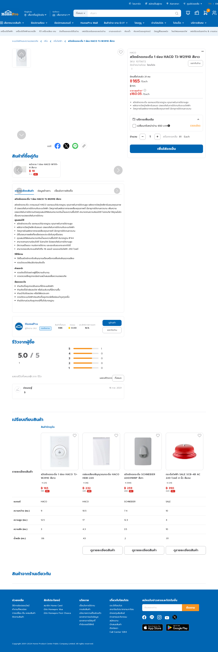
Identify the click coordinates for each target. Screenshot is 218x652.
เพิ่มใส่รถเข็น (166, 148)
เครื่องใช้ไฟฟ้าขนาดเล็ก (26, 31)
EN (216, 3)
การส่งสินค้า (84, 609)
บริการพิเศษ (197, 23)
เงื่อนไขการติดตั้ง (63, 191)
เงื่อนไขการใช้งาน (87, 605)
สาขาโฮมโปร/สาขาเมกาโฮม (122, 609)
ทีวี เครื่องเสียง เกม (47, 31)
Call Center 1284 (118, 632)
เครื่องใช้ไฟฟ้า (7, 31)
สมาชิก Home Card (53, 605)
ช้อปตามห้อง (38, 23)
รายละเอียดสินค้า (24, 191)
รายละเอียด (195, 125)
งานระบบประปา (115, 31)
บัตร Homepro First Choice (57, 613)
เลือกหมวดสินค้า (12, 23)
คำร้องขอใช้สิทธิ (86, 624)
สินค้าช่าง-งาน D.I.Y (114, 23)
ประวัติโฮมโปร (116, 605)
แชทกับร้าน (112, 330)
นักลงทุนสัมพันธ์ (117, 613)
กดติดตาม (45, 328)
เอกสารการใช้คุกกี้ (87, 620)
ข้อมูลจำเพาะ (44, 191)
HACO (133, 52)
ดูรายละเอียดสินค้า (102, 550)
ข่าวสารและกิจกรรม (118, 617)
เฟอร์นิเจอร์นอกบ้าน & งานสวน (203, 31)
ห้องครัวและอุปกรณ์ (142, 31)
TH (209, 3)
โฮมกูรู (138, 23)
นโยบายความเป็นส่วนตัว (90, 613)
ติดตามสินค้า (18, 617)
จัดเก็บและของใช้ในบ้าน (69, 31)
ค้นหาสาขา (172, 3)
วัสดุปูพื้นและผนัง (161, 31)
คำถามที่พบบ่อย (19, 609)
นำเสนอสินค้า (116, 624)
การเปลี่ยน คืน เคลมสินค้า (23, 613)
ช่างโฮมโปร (157, 23)
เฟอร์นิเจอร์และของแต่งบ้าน (94, 31)
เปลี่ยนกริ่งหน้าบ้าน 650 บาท (151, 126)
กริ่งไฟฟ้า (57, 41)
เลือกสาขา (62, 14)
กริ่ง (46, 41)
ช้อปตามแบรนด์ (62, 23)
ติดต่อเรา (114, 628)
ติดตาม (190, 608)
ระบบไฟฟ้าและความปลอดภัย (25, 41)
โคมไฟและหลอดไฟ (179, 31)
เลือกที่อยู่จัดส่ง (35, 14)
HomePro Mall (89, 23)
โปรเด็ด (177, 23)
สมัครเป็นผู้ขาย (153, 3)
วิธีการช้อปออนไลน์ (20, 605)
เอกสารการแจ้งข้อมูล (88, 617)
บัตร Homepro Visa (53, 609)
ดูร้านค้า (112, 322)
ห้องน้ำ (127, 31)
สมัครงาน (114, 620)
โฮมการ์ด (135, 3)
